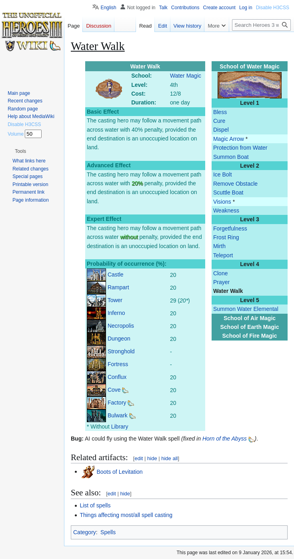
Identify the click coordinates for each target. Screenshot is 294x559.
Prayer (221, 282)
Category (84, 532)
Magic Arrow (228, 139)
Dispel (221, 129)
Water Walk (228, 291)
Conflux (117, 377)
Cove (114, 390)
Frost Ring (226, 237)
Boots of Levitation (119, 471)
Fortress (118, 364)
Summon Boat (231, 157)
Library (119, 426)
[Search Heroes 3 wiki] (261, 25)
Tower (115, 300)
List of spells (95, 505)
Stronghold (121, 351)
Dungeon (119, 338)
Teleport (223, 255)
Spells (108, 532)
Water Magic (185, 75)
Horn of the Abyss (224, 438)
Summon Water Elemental (245, 309)
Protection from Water (240, 147)
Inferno (116, 313)
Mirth (219, 246)
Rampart (118, 287)
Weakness (226, 210)
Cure (219, 121)
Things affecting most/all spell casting (126, 515)
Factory (117, 402)
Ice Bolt (222, 174)
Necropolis (121, 326)
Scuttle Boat (228, 192)
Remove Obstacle (235, 183)
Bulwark (118, 415)
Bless (220, 112)
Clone (220, 273)
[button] (20, 151)
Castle (116, 274)
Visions (222, 201)
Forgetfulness (230, 228)
